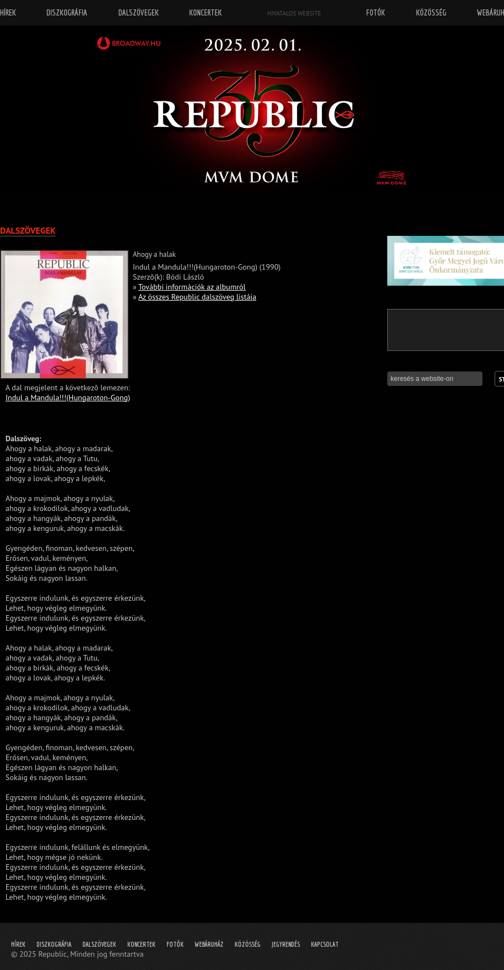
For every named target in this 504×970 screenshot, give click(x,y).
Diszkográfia (54, 944)
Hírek (18, 944)
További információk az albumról (192, 287)
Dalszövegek (99, 944)
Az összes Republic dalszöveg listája (197, 297)
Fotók (175, 944)
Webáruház (209, 944)
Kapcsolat (325, 944)
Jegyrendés (286, 944)
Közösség (248, 944)
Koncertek (141, 944)
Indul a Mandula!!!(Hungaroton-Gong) (68, 398)
